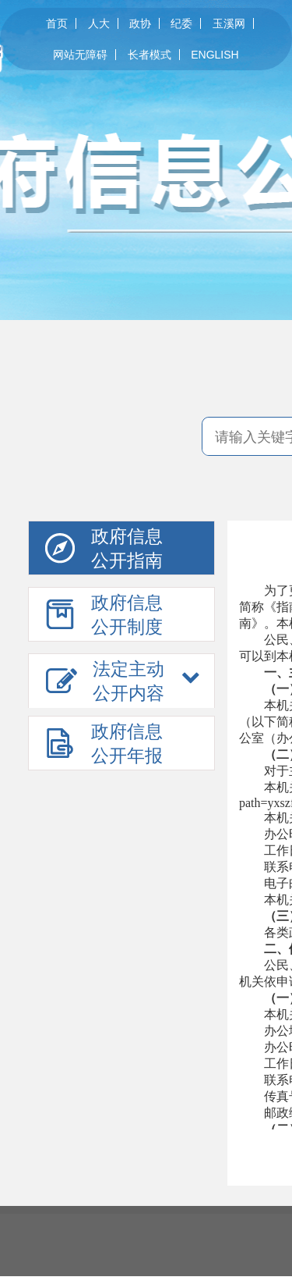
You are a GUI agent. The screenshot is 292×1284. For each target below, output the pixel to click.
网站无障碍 (80, 54)
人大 (99, 23)
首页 (57, 23)
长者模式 (149, 54)
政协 (140, 23)
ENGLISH (214, 54)
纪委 (181, 23)
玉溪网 (229, 23)
